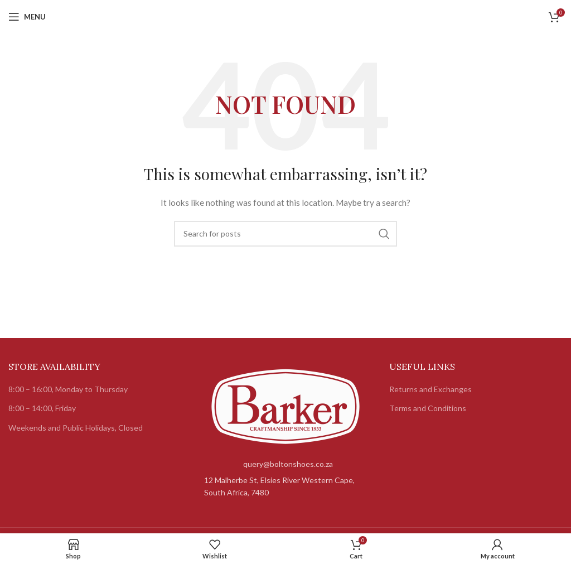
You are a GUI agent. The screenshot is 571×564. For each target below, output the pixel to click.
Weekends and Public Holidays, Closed (75, 427)
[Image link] (285, 405)
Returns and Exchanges (430, 389)
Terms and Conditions (427, 408)
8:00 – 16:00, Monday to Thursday (68, 389)
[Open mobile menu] (27, 17)
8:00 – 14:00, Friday (42, 408)
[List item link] (285, 464)
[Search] (285, 234)
